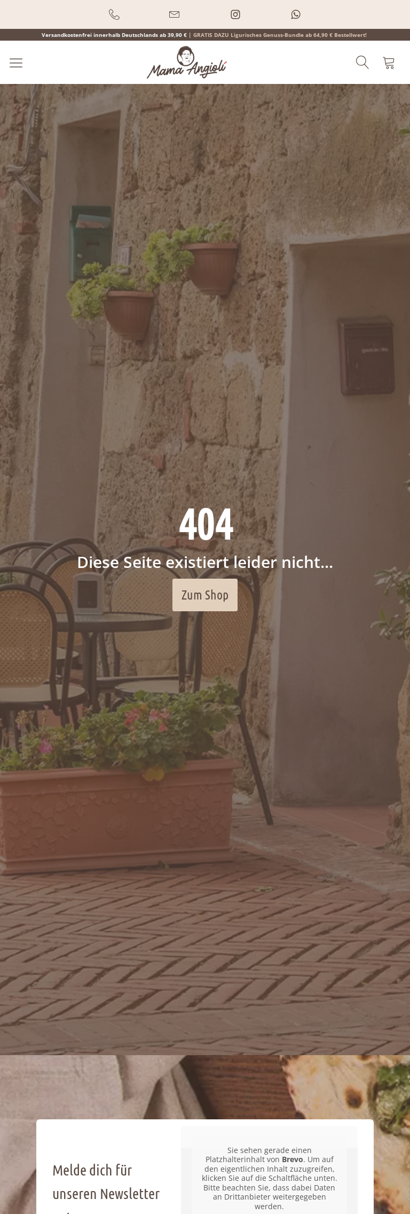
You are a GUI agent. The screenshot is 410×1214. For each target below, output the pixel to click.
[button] (114, 14)
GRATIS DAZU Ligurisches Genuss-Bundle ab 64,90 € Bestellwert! (280, 35)
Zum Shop (205, 594)
